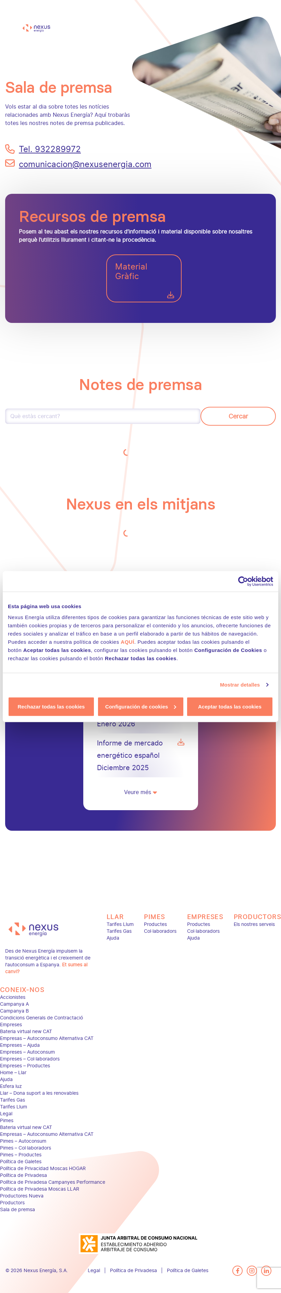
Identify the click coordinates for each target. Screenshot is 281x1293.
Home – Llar (13, 1072)
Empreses (205, 916)
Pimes (154, 916)
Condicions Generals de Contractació (41, 1017)
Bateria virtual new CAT (26, 1031)
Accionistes (12, 997)
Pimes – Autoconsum (23, 1141)
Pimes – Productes (20, 1154)
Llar (115, 916)
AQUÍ (127, 641)
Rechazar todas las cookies (51, 706)
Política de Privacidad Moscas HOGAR (43, 1168)
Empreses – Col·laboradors (30, 1059)
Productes (155, 924)
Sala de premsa (17, 1209)
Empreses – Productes (25, 1065)
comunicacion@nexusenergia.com (77, 164)
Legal (6, 1113)
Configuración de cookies (140, 706)
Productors (257, 916)
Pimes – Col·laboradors (25, 1148)
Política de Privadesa (23, 1175)
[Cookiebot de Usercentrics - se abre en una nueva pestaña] (243, 581)
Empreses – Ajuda (20, 1045)
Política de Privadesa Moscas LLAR (39, 1189)
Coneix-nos (22, 989)
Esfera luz (11, 1086)
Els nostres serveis (254, 924)
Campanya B (14, 1011)
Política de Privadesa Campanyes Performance (52, 1182)
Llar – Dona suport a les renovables (39, 1093)
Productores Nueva (22, 1196)
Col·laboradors (160, 931)
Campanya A (14, 1004)
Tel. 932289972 (50, 149)
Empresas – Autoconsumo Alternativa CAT (47, 1038)
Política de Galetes (20, 1161)
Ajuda (113, 938)
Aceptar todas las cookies (229, 706)
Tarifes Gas (119, 931)
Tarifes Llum (120, 924)
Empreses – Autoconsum (27, 1052)
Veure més (140, 792)
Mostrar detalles (240, 685)
